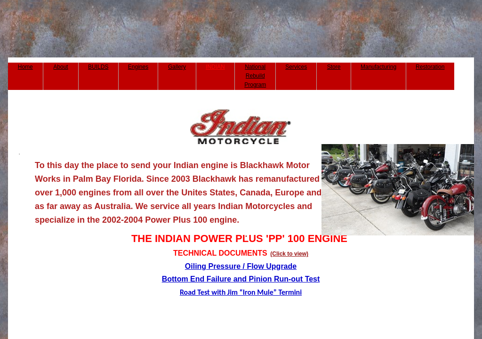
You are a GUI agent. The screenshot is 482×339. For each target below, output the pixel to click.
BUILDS (98, 67)
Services (296, 67)
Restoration (430, 67)
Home (25, 67)
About (60, 67)
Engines (138, 67)
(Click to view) (289, 253)
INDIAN (215, 67)
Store (334, 67)
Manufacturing (378, 67)
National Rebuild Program (255, 76)
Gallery (177, 67)
